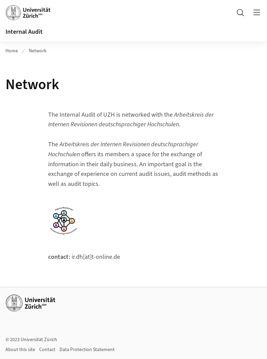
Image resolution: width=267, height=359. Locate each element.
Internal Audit (24, 32)
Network (37, 50)
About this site (20, 349)
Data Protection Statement (87, 349)
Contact (47, 349)
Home (12, 50)
